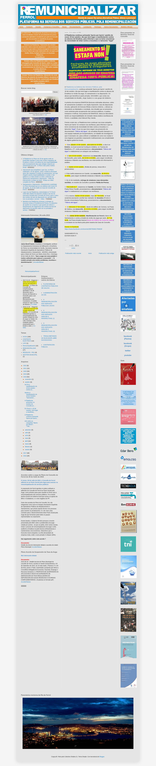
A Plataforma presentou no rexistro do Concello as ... (30, 403)
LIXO (24, 343)
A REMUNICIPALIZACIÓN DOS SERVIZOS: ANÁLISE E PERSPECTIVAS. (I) (49, 314)
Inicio (21, 27)
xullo (26, 432)
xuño (26, 435)
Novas (64, 27)
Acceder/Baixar (38, 262)
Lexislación (87, 27)
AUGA (73, 248)
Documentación (75, 27)
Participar (97, 27)
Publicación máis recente (73, 253)
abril (26, 441)
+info (45, 114)
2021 (25, 368)
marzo (27, 444)
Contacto (29, 27)
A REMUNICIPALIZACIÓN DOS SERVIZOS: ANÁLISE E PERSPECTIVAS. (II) (49, 327)
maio (26, 438)
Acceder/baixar (26, 582)
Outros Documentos (111, 27)
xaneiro (27, 449)
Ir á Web (34, 304)
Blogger (101, 756)
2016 (25, 456)
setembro (28, 430)
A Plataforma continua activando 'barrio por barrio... (31, 416)
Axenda (38, 27)
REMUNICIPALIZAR (29, 348)
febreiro (27, 446)
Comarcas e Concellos (51, 27)
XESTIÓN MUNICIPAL (30, 355)
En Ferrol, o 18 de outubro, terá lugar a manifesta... (31, 410)
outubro (27, 382)
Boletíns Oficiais (126, 27)
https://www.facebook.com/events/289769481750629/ (83, 229)
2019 (25, 374)
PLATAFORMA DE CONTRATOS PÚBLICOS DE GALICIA (49, 286)
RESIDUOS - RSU (29, 352)
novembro (28, 379)
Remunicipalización (29, 346)
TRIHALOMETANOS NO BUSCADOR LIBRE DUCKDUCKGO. (49, 338)
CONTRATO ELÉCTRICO (27, 340)
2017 (25, 453)
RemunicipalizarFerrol (32, 271)
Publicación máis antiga (106, 253)
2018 (25, 377)
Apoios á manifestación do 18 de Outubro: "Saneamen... (31, 395)
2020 (25, 371)
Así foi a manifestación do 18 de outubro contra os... (31, 387)
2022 (25, 365)
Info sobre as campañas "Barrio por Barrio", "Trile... (31, 423)
